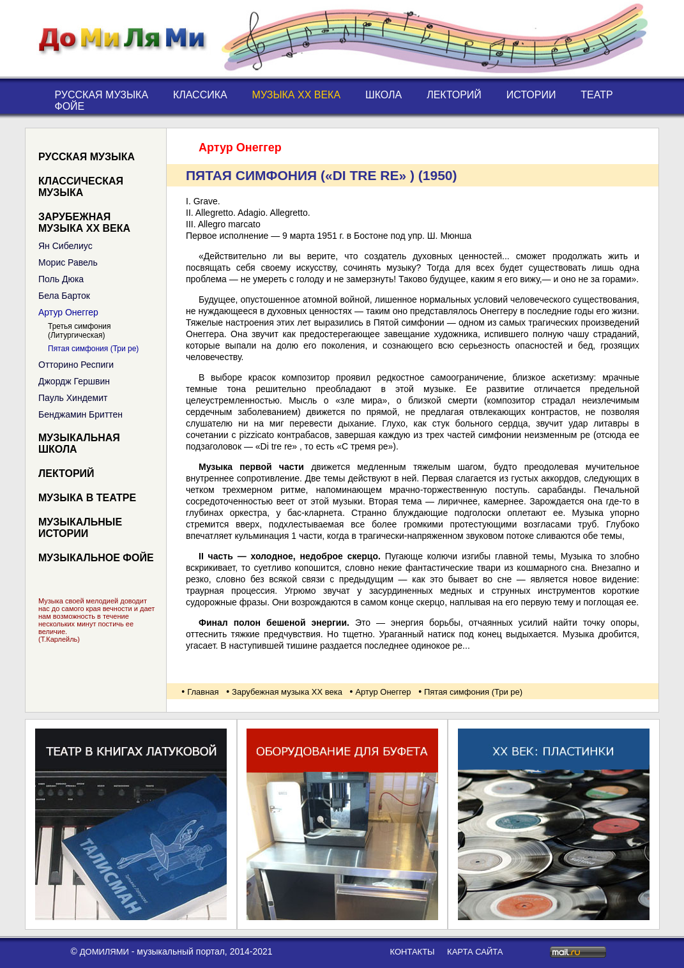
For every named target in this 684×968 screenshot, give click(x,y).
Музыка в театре (87, 497)
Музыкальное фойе (96, 557)
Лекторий (454, 94)
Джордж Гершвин (74, 381)
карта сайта (475, 952)
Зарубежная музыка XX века (84, 222)
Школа (383, 94)
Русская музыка (102, 94)
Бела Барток (64, 296)
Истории (531, 94)
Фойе (70, 106)
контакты (412, 952)
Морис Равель (68, 262)
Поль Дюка (61, 279)
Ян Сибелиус (65, 246)
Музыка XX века (296, 94)
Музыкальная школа (79, 443)
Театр (596, 94)
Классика (200, 94)
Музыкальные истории (80, 528)
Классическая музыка (80, 187)
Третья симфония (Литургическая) (79, 331)
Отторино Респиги (76, 364)
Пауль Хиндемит (72, 398)
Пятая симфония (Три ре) (93, 348)
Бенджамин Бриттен (80, 414)
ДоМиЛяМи (104, 952)
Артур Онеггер (68, 312)
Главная (202, 692)
